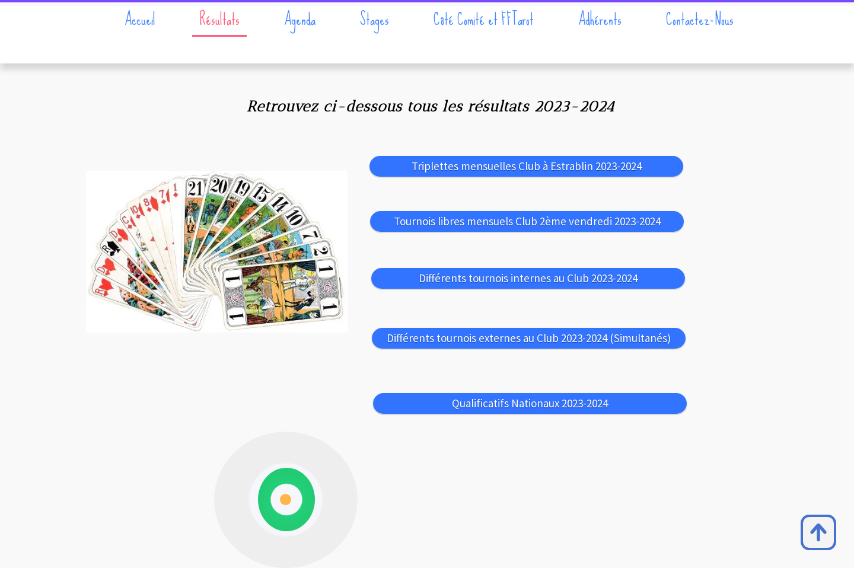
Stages (374, 19)
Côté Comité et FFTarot (484, 19)
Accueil (140, 19)
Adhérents (600, 19)
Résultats (220, 19)
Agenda (300, 19)
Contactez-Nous (700, 19)
